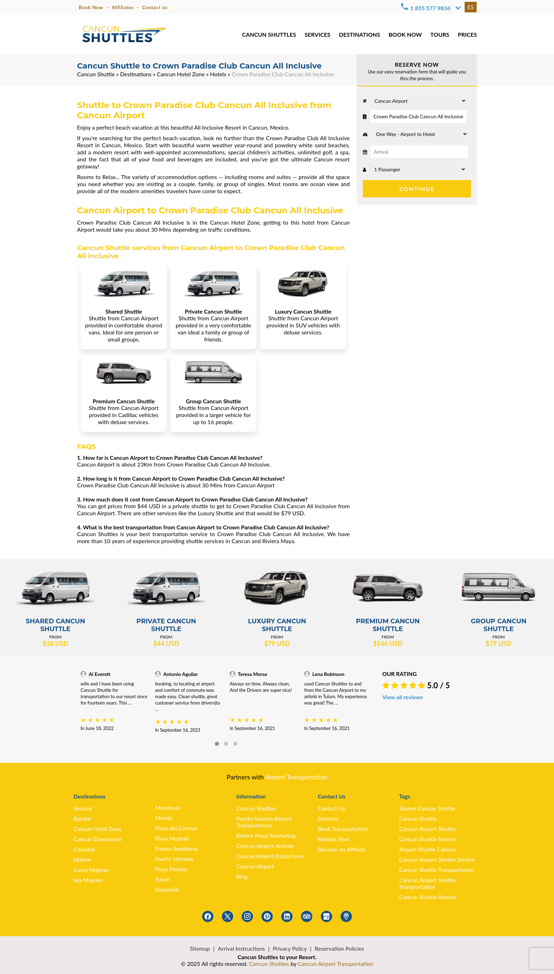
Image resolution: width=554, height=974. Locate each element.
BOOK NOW (405, 35)
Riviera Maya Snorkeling (266, 835)
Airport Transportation (296, 777)
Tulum (162, 879)
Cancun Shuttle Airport (427, 896)
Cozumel (84, 849)
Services (328, 818)
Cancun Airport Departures (269, 856)
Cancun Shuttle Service (427, 839)
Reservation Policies (339, 948)
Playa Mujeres (172, 838)
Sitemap (200, 948)
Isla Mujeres (88, 880)
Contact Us (331, 808)
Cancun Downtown (97, 839)
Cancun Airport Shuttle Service (437, 859)
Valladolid (167, 889)
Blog (241, 876)
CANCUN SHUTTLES (270, 35)
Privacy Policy (290, 948)
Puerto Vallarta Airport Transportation (264, 822)
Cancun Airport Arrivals (265, 845)
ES (470, 7)
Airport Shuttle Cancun (427, 849)
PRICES (467, 35)
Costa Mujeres (91, 869)
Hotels (218, 74)
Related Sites (333, 839)
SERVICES (318, 35)
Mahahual (167, 807)
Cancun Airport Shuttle (427, 828)
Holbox (82, 859)
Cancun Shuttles (256, 808)
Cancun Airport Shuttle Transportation (427, 883)
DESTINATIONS (360, 35)
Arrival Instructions (241, 948)
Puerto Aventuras (176, 848)
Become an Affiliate (342, 849)
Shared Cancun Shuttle (427, 808)
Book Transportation (343, 828)
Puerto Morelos (174, 858)
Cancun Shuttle (96, 74)
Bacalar (82, 818)
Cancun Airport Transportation (335, 963)
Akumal (82, 808)
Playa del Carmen (176, 828)
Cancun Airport (255, 866)
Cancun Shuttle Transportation (437, 869)
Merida (163, 817)
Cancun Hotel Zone (181, 74)
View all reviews (402, 697)
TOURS (440, 35)
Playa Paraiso (171, 869)
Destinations (136, 74)
